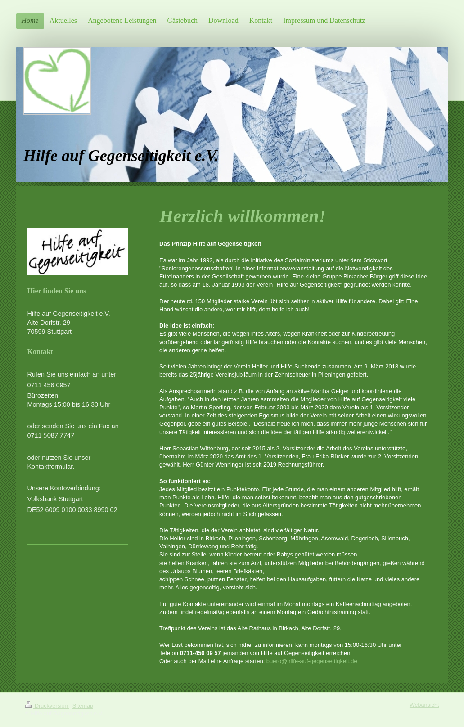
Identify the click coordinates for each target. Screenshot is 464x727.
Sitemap (82, 706)
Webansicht (424, 705)
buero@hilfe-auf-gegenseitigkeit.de (311, 661)
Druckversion (47, 706)
